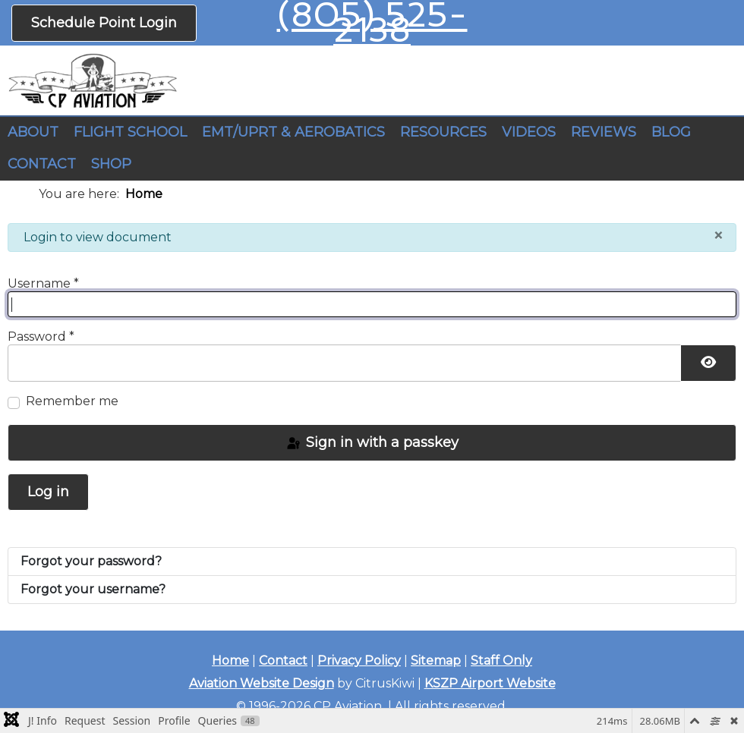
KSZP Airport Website (490, 683)
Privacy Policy (359, 660)
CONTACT (42, 164)
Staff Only (501, 660)
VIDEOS (529, 132)
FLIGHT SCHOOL (130, 132)
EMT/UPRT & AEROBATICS (293, 132)
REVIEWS (603, 132)
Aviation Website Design (261, 683)
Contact (283, 660)
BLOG (671, 132)
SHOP (111, 164)
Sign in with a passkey (372, 442)
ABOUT (33, 132)
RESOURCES (443, 132)
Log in (48, 491)
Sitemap (436, 660)
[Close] (718, 235)
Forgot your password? (91, 561)
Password (41, 336)
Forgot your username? (93, 589)
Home (230, 660)
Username (43, 283)
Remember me (72, 401)
